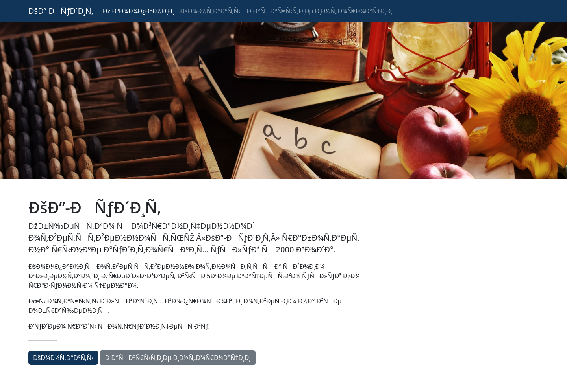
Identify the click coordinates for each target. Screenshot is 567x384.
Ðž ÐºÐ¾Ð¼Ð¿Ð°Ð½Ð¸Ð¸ (138, 11)
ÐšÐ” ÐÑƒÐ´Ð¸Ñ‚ (60, 11)
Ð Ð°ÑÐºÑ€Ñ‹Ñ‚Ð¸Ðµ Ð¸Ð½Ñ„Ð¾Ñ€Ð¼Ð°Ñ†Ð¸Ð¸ (320, 11)
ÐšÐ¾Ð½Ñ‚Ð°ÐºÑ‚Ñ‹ (210, 11)
